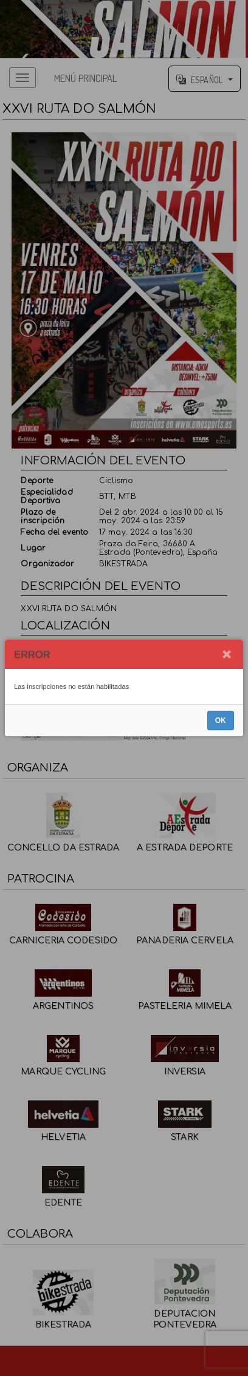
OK (220, 720)
